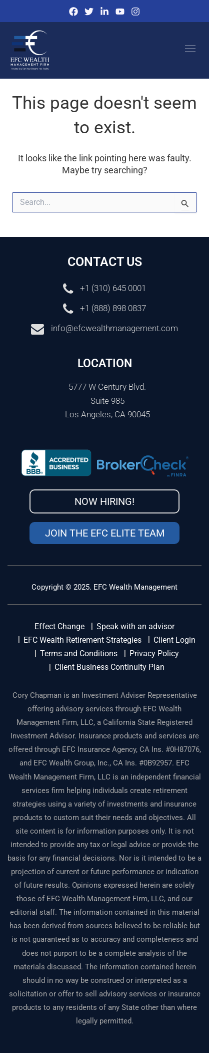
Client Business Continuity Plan (109, 667)
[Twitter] (89, 11)
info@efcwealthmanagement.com (114, 329)
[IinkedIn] (104, 11)
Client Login (175, 640)
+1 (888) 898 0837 (113, 309)
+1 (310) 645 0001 (113, 289)
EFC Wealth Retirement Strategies (83, 640)
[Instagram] (135, 11)
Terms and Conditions (79, 653)
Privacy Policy (154, 653)
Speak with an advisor (135, 626)
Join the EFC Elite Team (104, 533)
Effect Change (59, 626)
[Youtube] (120, 11)
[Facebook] (73, 11)
